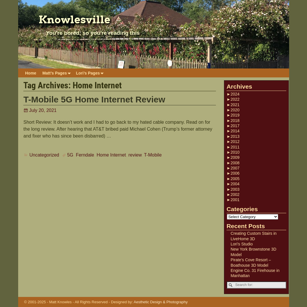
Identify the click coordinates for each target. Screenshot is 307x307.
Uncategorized (44, 154)
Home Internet (111, 154)
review (134, 154)
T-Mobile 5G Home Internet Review (94, 99)
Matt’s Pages (57, 72)
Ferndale (85, 154)
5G (70, 154)
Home (30, 73)
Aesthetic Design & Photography (161, 302)
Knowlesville (74, 19)
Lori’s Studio (242, 244)
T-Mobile (152, 154)
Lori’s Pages (91, 72)
